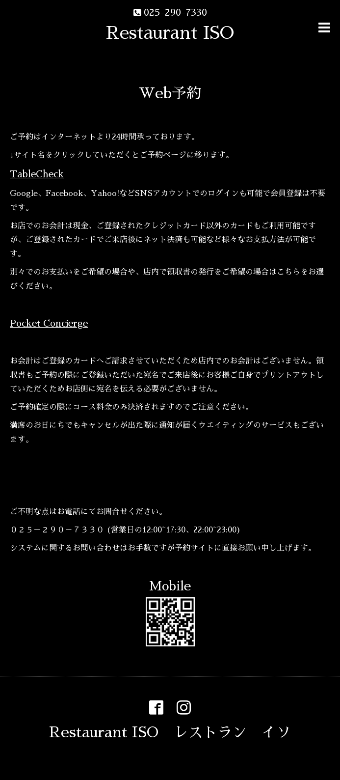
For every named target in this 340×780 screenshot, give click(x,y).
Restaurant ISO (170, 33)
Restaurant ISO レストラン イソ (170, 732)
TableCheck (37, 174)
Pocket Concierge (49, 323)
